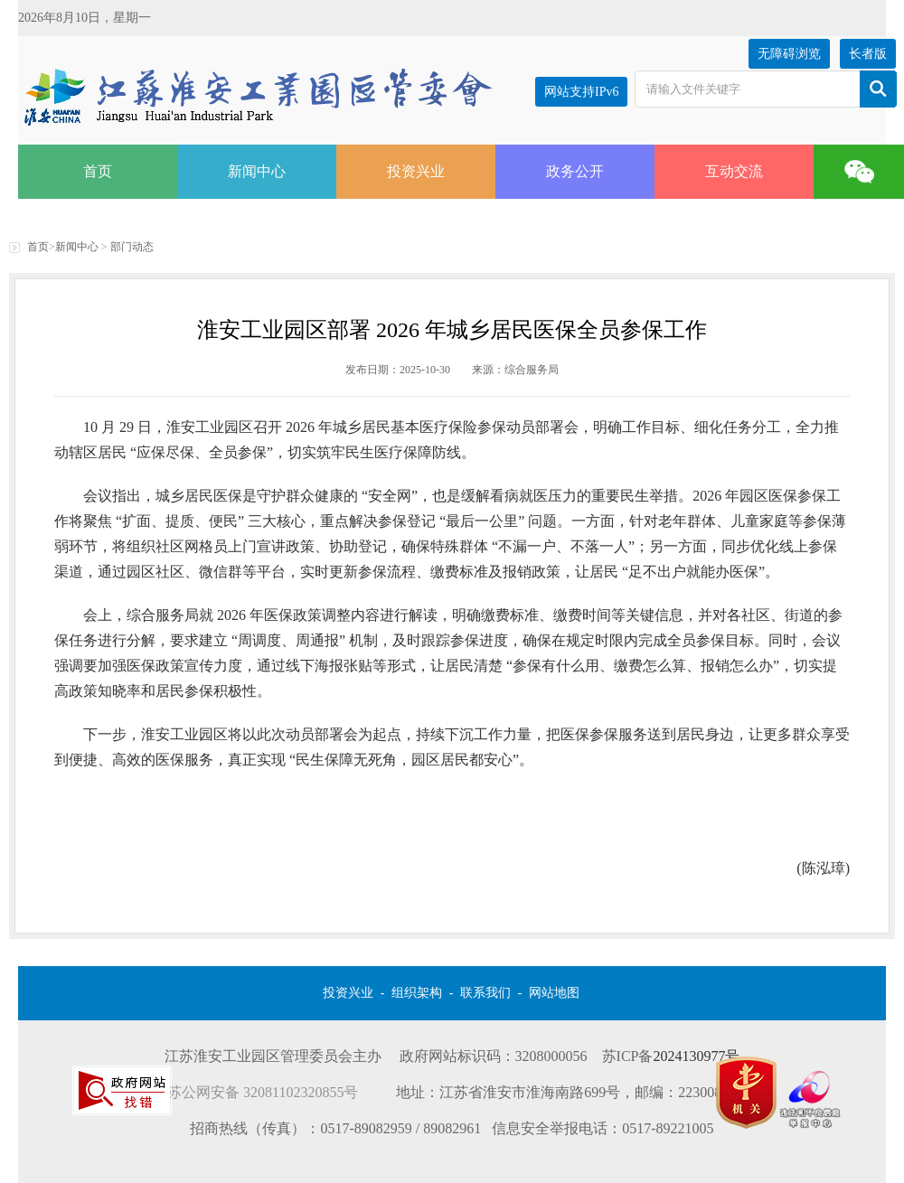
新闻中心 (257, 171)
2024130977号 (696, 1056)
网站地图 (554, 993)
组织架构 (416, 993)
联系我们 (485, 993)
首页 (97, 171)
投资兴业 (416, 171)
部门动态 (132, 246)
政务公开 (575, 171)
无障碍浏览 (789, 54)
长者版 (868, 54)
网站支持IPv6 (581, 92)
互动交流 (734, 171)
